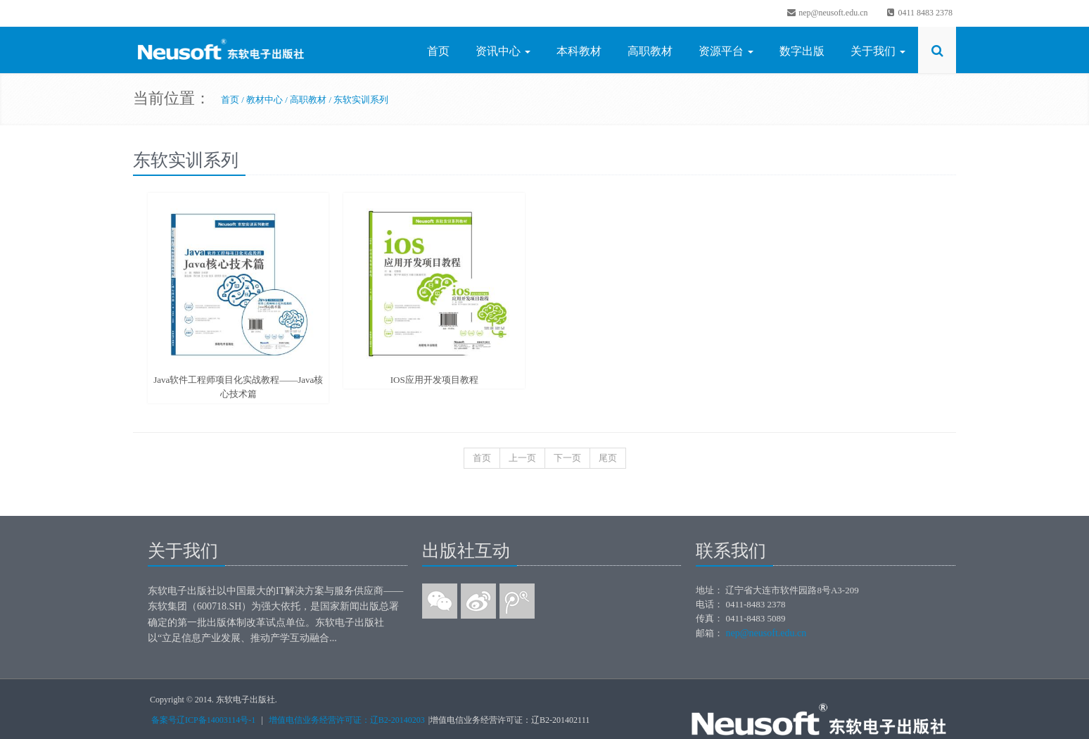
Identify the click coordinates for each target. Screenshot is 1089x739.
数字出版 (801, 51)
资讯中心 (503, 51)
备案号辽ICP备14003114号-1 (203, 720)
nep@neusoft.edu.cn (826, 13)
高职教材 (650, 51)
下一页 (567, 458)
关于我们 (878, 51)
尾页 (608, 458)
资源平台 (726, 51)
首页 (438, 51)
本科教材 (578, 51)
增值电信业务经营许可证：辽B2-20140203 (347, 720)
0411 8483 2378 (919, 13)
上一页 (522, 458)
